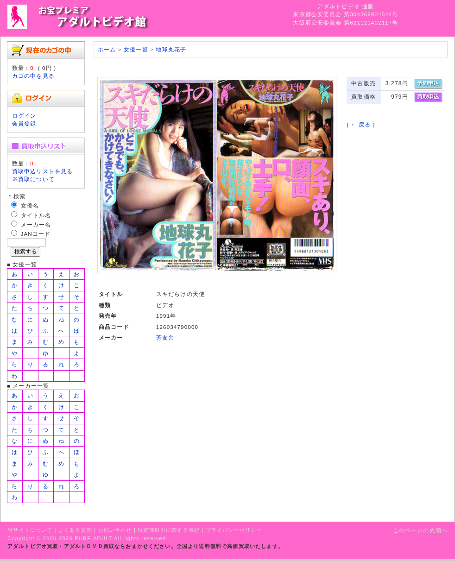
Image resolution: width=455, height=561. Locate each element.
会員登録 (24, 123)
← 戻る (361, 124)
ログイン (24, 116)
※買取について (33, 179)
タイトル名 (36, 215)
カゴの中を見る (33, 76)
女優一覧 (136, 49)
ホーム (107, 49)
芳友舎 (165, 337)
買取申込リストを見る (42, 171)
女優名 (30, 205)
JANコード (36, 234)
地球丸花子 (171, 49)
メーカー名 (36, 224)
